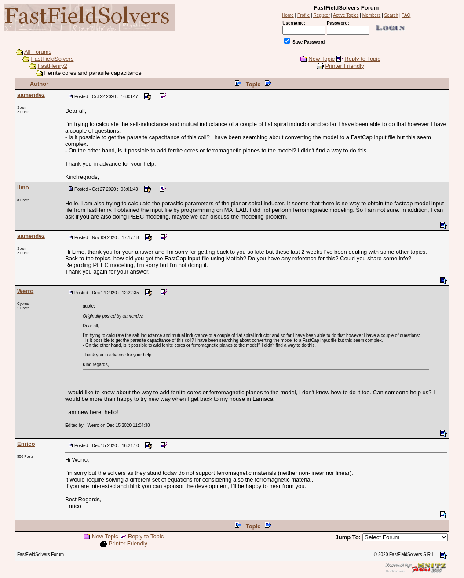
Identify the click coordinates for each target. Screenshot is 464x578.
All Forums (37, 51)
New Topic (321, 59)
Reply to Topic (362, 59)
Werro (25, 291)
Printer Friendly (344, 66)
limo (23, 187)
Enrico (26, 444)
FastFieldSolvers (52, 59)
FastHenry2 (52, 66)
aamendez (31, 95)
